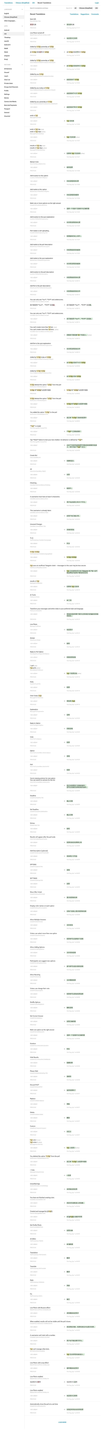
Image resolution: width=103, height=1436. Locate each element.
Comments (95, 14)
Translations (8, 3)
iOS (33, 3)
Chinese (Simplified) (22, 3)
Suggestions (85, 14)
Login (97, 3)
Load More (62, 1422)
